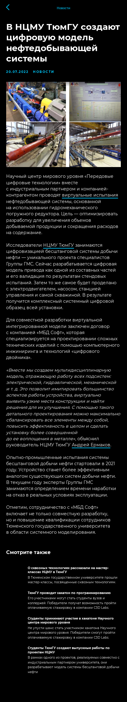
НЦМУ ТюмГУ (58, 245)
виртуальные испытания (90, 195)
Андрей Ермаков (91, 445)
